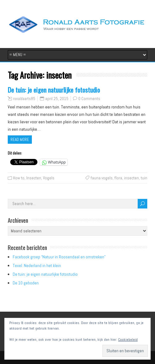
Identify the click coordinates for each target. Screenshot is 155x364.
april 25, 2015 (56, 98)
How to (18, 178)
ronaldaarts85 (24, 98)
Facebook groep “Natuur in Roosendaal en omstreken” (59, 257)
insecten (131, 178)
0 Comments (89, 98)
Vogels (48, 178)
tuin (144, 178)
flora (118, 178)
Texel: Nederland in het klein (37, 265)
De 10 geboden (26, 283)
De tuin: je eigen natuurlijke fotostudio (54, 89)
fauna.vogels (102, 178)
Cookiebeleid (128, 339)
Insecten (33, 178)
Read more (20, 139)
